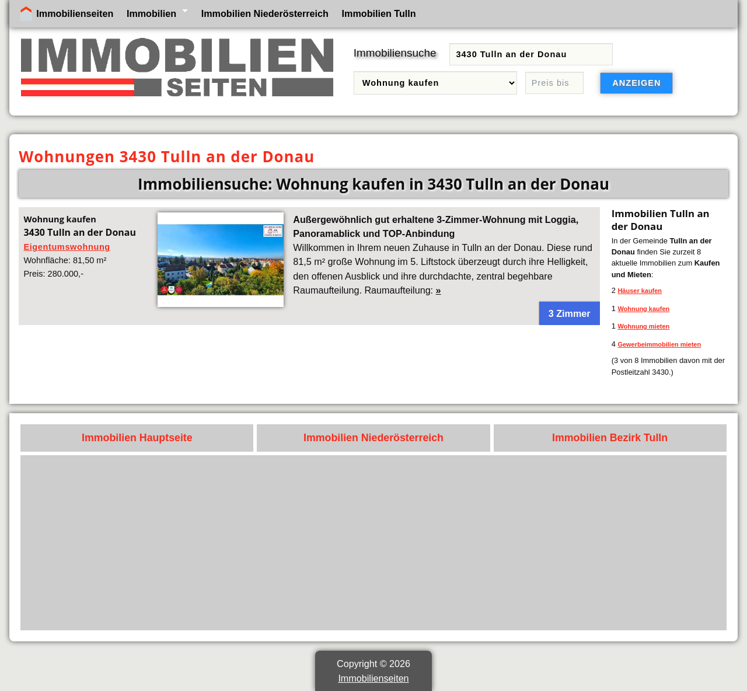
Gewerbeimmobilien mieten (659, 344)
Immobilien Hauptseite (137, 438)
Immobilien (151, 13)
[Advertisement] (374, 542)
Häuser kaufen (639, 290)
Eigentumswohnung (66, 247)
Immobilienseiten (74, 13)
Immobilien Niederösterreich (265, 13)
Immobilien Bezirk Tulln (610, 438)
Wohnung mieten (643, 326)
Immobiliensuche (395, 53)
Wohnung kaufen (643, 308)
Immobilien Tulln (379, 13)
